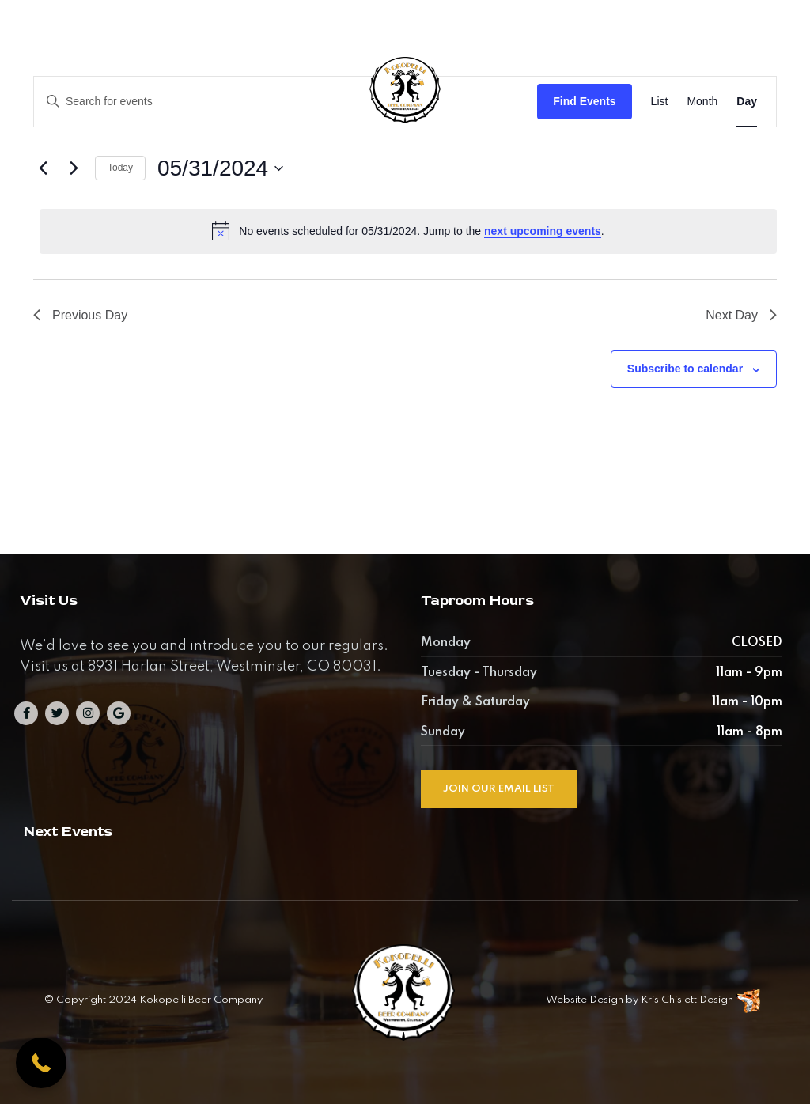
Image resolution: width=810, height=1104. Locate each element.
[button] (41, 1063)
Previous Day (80, 315)
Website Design (584, 1000)
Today (120, 167)
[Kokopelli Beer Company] (405, 99)
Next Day (741, 315)
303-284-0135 (584, 24)
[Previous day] (42, 168)
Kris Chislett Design (687, 1000)
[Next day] (73, 168)
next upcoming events (542, 231)
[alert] (408, 231)
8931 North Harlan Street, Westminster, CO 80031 (354, 24)
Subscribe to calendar (685, 368)
